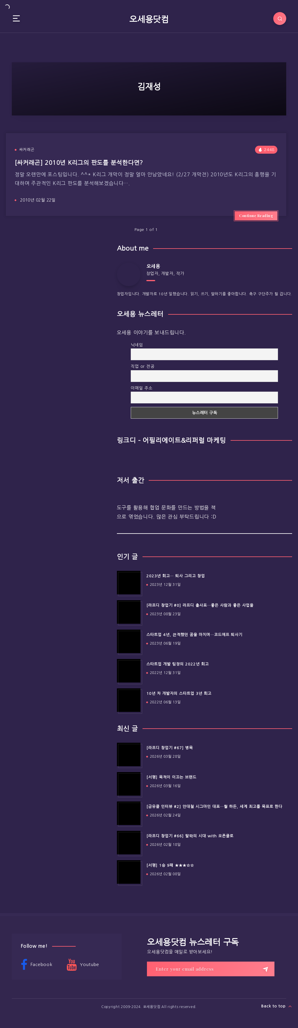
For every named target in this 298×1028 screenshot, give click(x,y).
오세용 (153, 266)
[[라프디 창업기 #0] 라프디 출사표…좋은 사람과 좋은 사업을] (128, 612)
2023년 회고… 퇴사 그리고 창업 (175, 576)
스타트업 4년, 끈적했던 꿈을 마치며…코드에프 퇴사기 (194, 635)
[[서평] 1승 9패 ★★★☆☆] (128, 872)
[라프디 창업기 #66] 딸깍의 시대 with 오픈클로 (190, 836)
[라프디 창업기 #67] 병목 (169, 748)
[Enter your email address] (210, 969)
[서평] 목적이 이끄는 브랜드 (171, 777)
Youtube (83, 965)
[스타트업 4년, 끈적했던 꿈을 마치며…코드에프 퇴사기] (128, 641)
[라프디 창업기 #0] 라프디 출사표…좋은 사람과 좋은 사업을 (200, 605)
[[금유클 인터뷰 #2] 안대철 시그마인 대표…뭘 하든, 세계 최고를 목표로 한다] (128, 813)
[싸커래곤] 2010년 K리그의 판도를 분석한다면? (79, 163)
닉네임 (137, 345)
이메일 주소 (142, 388)
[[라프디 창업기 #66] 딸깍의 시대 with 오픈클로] (128, 842)
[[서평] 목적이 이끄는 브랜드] (128, 784)
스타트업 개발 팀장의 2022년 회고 (177, 664)
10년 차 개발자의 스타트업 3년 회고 (178, 693)
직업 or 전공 (142, 366)
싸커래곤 (26, 150)
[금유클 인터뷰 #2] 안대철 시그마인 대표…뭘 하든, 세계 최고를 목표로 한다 (214, 807)
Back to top (276, 1006)
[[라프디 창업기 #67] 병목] (128, 754)
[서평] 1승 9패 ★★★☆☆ (170, 865)
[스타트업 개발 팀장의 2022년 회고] (128, 670)
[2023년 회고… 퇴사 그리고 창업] (128, 582)
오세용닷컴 (149, 19)
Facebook (36, 965)
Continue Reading (256, 215)
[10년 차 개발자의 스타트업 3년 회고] (128, 700)
